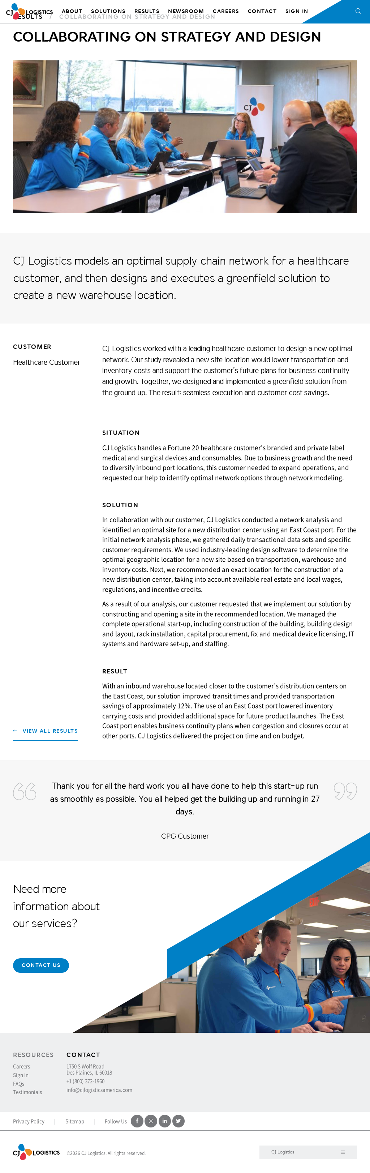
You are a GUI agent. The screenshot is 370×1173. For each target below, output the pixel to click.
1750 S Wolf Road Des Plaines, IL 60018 (89, 1069)
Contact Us (41, 965)
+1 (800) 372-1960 (85, 1081)
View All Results (45, 731)
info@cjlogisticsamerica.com (99, 1090)
